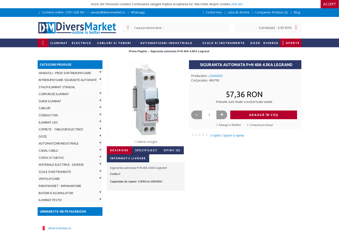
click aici (237, 4)
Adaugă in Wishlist (230, 125)
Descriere (119, 150)
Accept (329, 4)
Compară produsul (261, 125)
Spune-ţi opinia (233, 135)
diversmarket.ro (59, 228)
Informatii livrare (128, 158)
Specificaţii (146, 150)
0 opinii (216, 135)
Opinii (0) (172, 150)
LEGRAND (215, 76)
